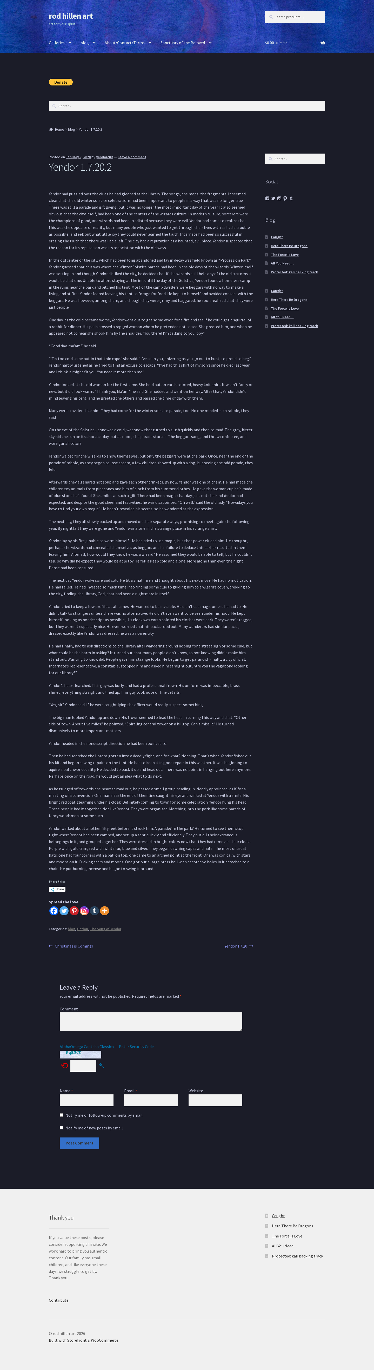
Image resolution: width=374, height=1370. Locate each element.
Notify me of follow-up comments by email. (104, 1115)
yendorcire (104, 157)
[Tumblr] (94, 910)
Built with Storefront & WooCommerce (83, 1340)
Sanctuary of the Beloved (183, 42)
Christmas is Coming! (74, 946)
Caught (277, 237)
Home (59, 129)
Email (130, 1090)
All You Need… (282, 263)
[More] (104, 910)
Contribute (59, 1300)
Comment (69, 1008)
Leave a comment (132, 157)
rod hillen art (71, 16)
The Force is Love (285, 254)
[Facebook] (53, 910)
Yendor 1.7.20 (236, 946)
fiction (82, 928)
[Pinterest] (74, 910)
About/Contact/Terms (125, 42)
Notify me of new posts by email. (94, 1127)
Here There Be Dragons (289, 245)
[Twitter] (64, 910)
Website (196, 1090)
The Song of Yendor (105, 928)
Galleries (57, 42)
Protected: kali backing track (294, 272)
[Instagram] (84, 910)
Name (66, 1090)
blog (85, 42)
